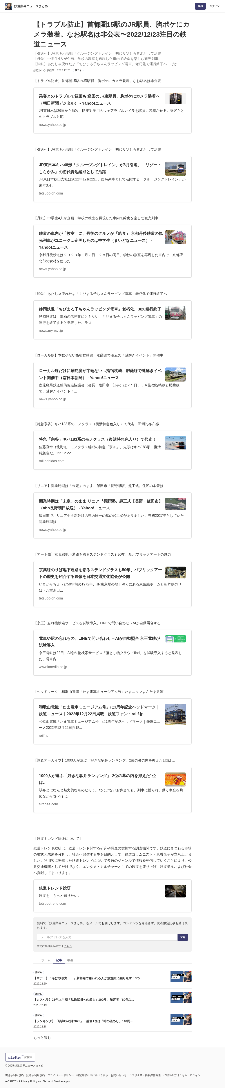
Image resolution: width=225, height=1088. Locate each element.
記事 (59, 960)
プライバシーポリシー (60, 1075)
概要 (70, 960)
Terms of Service (53, 1081)
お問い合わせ (119, 1075)
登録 (200, 6)
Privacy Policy (29, 1081)
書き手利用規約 (14, 1075)
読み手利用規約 (35, 1075)
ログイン (214, 6)
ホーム (46, 960)
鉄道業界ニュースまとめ (31, 6)
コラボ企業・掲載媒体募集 (145, 1075)
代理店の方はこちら (175, 1075)
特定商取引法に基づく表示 (92, 1075)
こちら (68, 946)
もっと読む (42, 1038)
